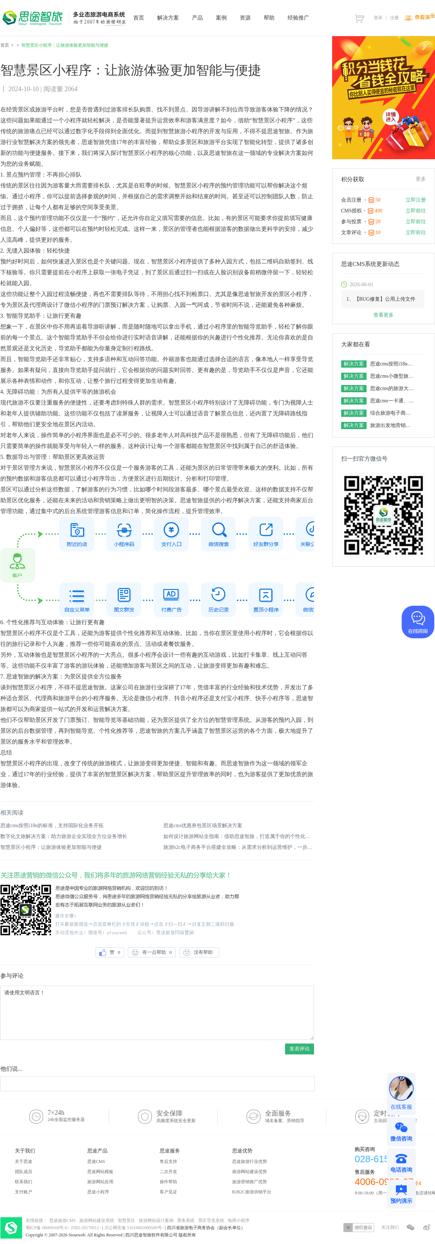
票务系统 (186, 1220)
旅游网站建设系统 (96, 1220)
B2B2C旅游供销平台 (251, 1191)
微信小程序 (78, 305)
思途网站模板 (100, 1171)
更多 (421, 179)
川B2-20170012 (85, 1227)
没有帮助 (199, 952)
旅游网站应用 (100, 1181)
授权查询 (358, 1227)
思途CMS (96, 1161)
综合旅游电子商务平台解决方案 (392, 413)
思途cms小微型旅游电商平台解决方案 (392, 376)
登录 (378, 17)
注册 (394, 17)
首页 (4, 45)
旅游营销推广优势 (249, 1181)
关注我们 (390, 1227)
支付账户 (23, 1191)
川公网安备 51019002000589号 (133, 1227)
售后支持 (168, 1161)
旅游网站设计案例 (156, 1220)
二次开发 (168, 1171)
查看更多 (383, 315)
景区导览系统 (211, 1220)
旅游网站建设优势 (249, 1171)
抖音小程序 (188, 698)
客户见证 (168, 1191)
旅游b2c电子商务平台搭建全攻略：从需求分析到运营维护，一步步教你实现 (238, 847)
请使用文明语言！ (157, 1013)
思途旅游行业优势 (249, 1161)
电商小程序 (239, 1220)
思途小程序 (98, 1191)
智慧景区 (126, 1220)
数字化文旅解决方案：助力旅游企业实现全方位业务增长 (63, 836)
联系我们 (23, 1181)
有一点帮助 (152, 952)
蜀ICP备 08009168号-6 (47, 1227)
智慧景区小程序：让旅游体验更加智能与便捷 (51, 847)
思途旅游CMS (62, 1220)
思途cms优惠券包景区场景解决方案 (203, 825)
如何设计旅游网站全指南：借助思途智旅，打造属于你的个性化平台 (238, 836)
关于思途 (23, 1161)
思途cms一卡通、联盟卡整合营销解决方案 (392, 400)
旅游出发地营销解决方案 (392, 425)
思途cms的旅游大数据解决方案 (392, 388)
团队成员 (23, 1171)
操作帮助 (168, 1181)
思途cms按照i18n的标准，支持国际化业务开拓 (52, 825)
